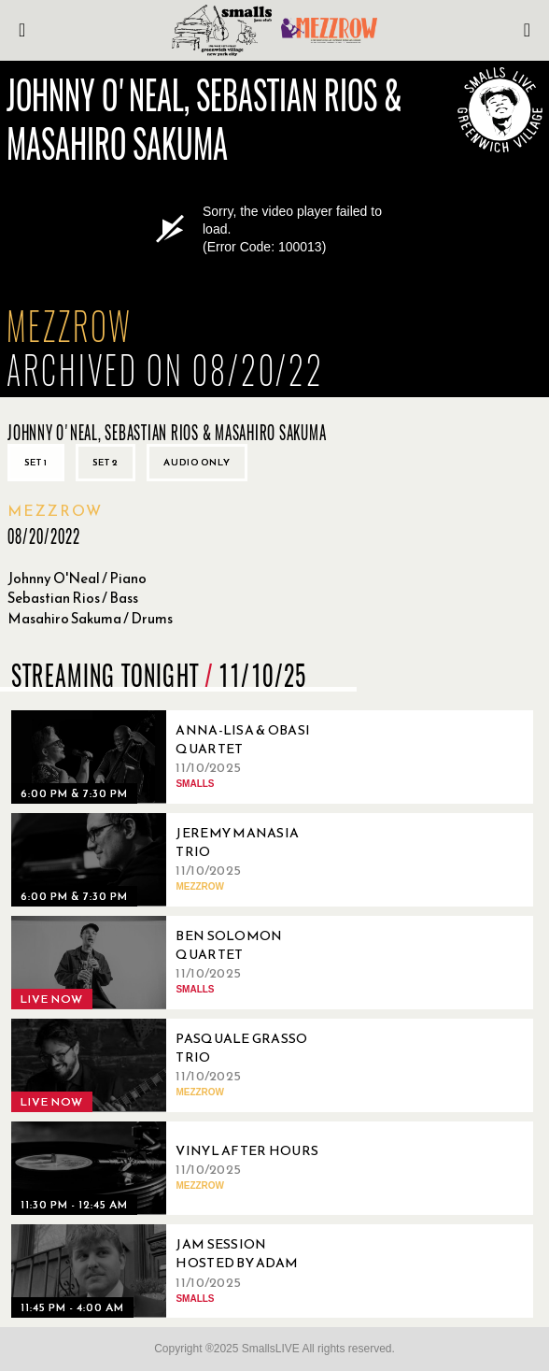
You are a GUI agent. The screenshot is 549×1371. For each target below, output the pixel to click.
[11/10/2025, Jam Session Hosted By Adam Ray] (170, 1271)
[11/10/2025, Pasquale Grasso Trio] (170, 1065)
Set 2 (105, 462)
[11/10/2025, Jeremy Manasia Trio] (170, 860)
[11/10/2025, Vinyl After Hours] (170, 1168)
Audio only (197, 462)
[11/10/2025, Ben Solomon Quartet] (170, 962)
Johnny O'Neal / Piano (77, 578)
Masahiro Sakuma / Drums (90, 618)
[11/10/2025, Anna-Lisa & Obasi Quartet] (170, 757)
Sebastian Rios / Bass (72, 597)
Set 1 (36, 462)
